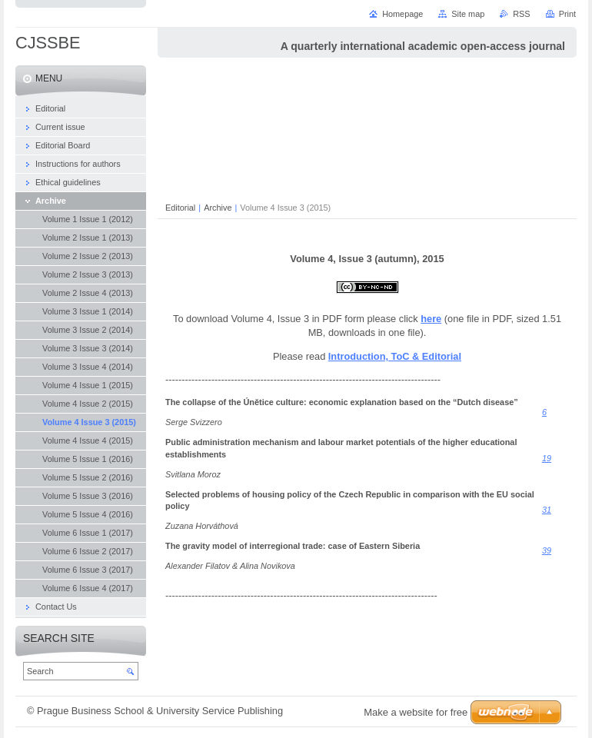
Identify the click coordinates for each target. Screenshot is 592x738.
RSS (521, 13)
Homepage (402, 13)
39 (546, 550)
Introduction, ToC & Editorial (394, 356)
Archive (217, 207)
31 (546, 509)
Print (567, 13)
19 (546, 458)
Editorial (180, 207)
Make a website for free (415, 712)
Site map (467, 13)
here (431, 318)
